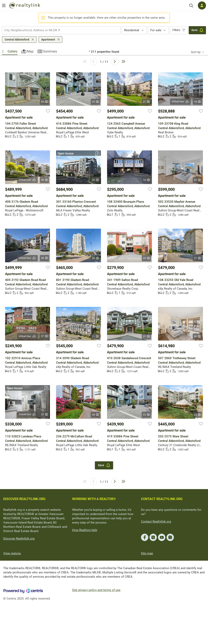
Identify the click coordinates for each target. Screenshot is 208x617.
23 (95, 101)
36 (197, 336)
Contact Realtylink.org (156, 521)
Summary (50, 51)
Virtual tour (180, 102)
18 (197, 101)
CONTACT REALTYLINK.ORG (162, 499)
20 (95, 180)
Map (30, 51)
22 (197, 414)
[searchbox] (58, 30)
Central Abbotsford (17, 39)
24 (44, 101)
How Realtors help (84, 530)
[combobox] (61, 30)
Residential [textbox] (131, 30)
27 (197, 258)
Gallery (12, 51)
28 (95, 414)
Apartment (48, 39)
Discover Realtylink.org (19, 538)
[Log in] (202, 5)
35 (146, 258)
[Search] (191, 5)
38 (44, 258)
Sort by (195, 52)
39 (44, 180)
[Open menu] (4, 5)
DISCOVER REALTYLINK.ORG (24, 499)
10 (146, 180)
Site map (147, 553)
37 (44, 336)
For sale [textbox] (155, 30)
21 (95, 336)
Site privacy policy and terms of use (96, 590)
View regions (12, 553)
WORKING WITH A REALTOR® (94, 499)
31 (146, 101)
